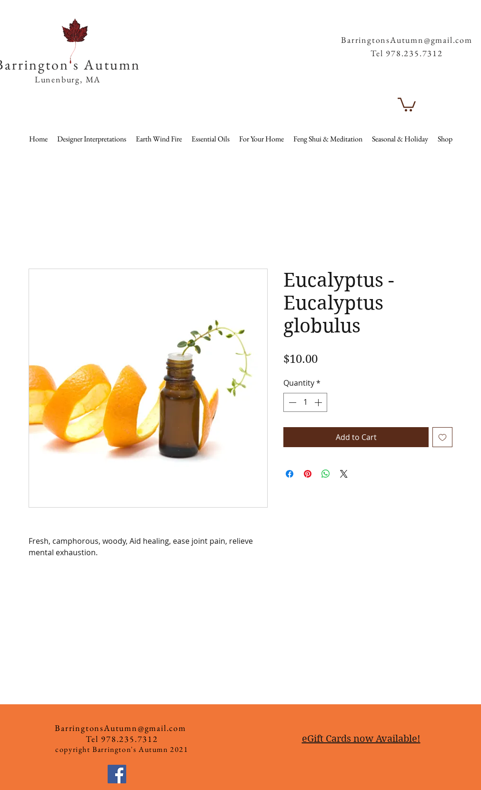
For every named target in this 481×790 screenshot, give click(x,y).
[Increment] (319, 402)
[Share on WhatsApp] (325, 474)
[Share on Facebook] (289, 474)
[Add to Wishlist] (442, 437)
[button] (455, 23)
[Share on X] (344, 474)
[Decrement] (291, 402)
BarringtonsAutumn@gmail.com (406, 39)
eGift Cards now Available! (361, 738)
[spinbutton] (305, 402)
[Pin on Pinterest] (307, 474)
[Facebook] (117, 774)
